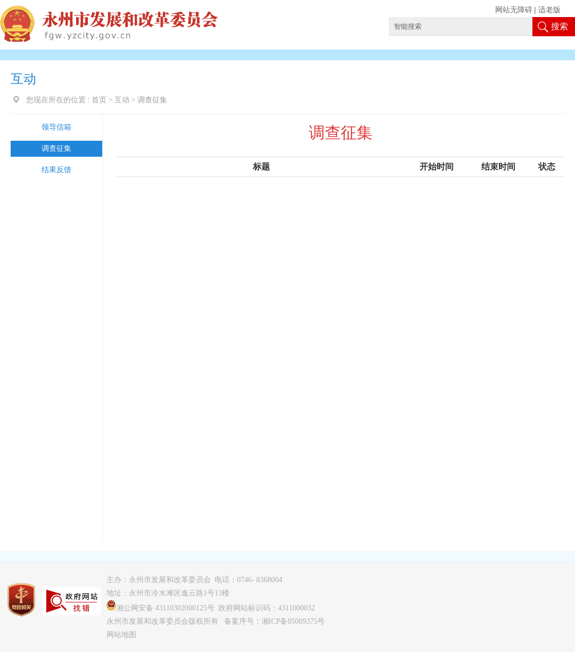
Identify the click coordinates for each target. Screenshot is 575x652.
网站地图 (121, 635)
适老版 (549, 10)
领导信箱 (56, 127)
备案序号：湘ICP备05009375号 (274, 621)
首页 (99, 100)
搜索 (559, 26)
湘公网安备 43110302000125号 (160, 608)
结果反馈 (56, 170)
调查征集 (56, 148)
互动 (121, 100)
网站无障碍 (513, 10)
